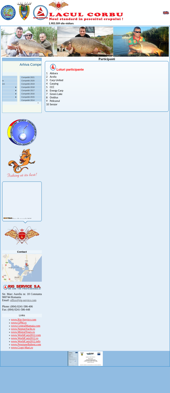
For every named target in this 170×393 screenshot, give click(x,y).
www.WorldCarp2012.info (25, 341)
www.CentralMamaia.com (25, 325)
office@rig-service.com (23, 300)
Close (37, 60)
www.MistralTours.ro (23, 332)
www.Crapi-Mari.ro (22, 347)
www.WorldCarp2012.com (26, 335)
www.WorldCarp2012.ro (24, 338)
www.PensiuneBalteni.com (26, 344)
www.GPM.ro (19, 322)
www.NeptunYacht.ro (23, 328)
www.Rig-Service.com (23, 319)
